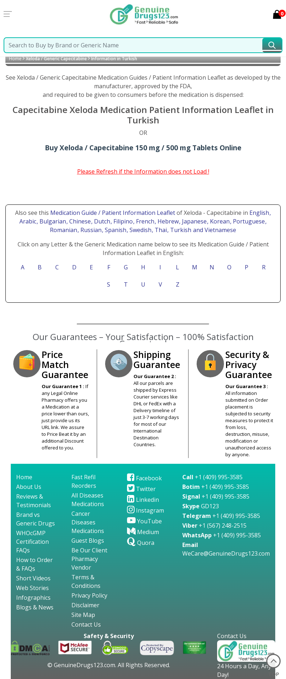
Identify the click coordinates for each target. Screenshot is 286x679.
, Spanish (115, 230)
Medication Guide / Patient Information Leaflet (112, 213)
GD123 (200, 506)
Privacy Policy (89, 595)
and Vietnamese (214, 230)
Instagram (145, 510)
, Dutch (101, 221)
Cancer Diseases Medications (87, 522)
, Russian (90, 230)
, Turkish (180, 230)
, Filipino (122, 221)
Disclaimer (85, 605)
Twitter (141, 489)
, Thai (160, 230)
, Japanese (193, 221)
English (259, 213)
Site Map (83, 615)
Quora (140, 543)
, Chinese (79, 221)
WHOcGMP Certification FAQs (32, 541)
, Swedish (140, 230)
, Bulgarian (52, 221)
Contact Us (86, 624)
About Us (28, 487)
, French (144, 221)
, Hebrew (167, 221)
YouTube (144, 521)
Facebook (144, 478)
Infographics (33, 598)
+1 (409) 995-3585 (212, 477)
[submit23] (272, 45)
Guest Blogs (87, 540)
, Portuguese (248, 221)
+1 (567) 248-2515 (214, 525)
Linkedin (143, 500)
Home (15, 59)
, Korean (219, 221)
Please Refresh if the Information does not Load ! (143, 171)
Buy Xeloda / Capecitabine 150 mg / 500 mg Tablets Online (143, 147)
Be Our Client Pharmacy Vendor (89, 558)
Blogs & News (34, 607)
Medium (143, 532)
